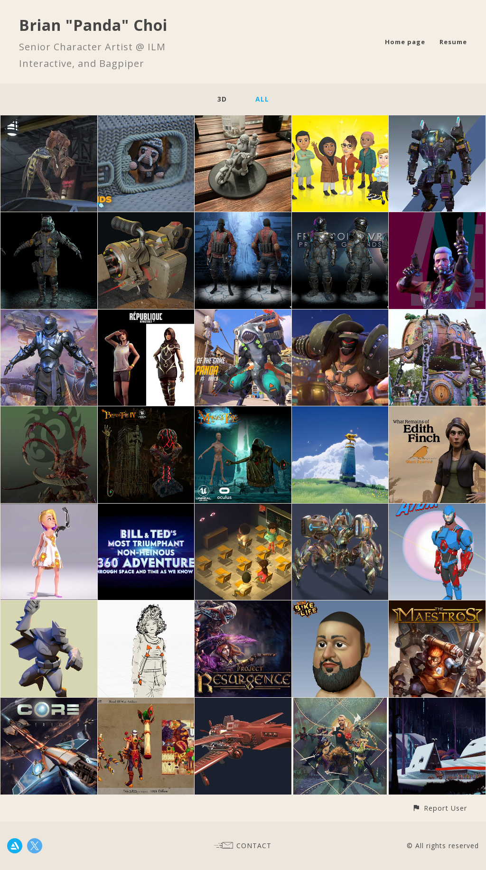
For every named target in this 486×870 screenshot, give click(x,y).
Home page (405, 41)
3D (222, 98)
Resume (453, 41)
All (262, 98)
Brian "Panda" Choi (93, 25)
